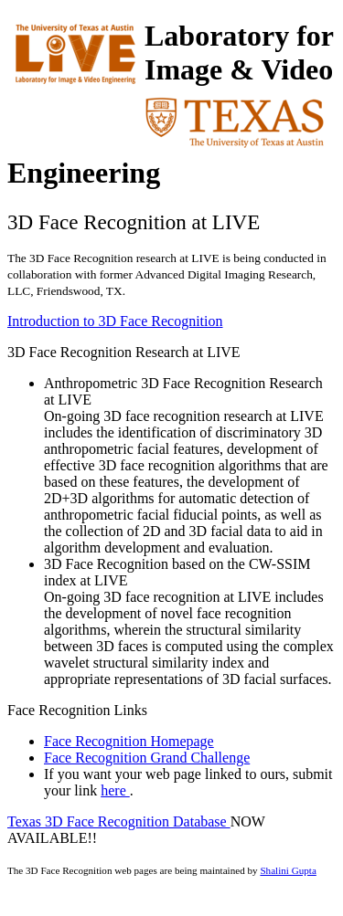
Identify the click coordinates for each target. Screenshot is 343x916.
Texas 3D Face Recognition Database (118, 821)
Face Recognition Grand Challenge (147, 757)
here (115, 790)
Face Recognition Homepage (129, 741)
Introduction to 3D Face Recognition (115, 321)
